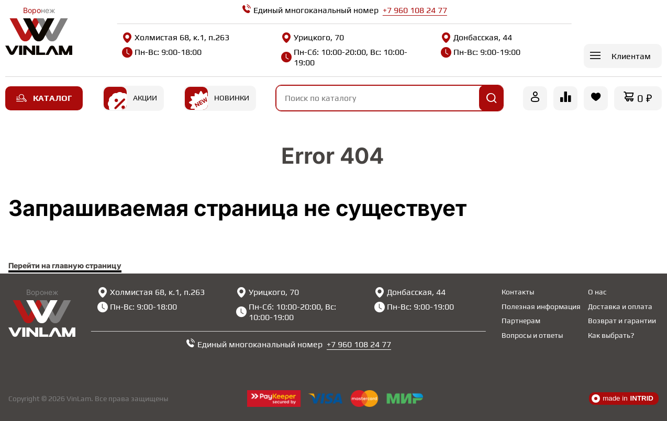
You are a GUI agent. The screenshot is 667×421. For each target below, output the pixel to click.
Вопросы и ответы (532, 335)
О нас (597, 292)
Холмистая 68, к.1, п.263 (175, 37)
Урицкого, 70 (312, 37)
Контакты (518, 292)
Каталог (44, 98)
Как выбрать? (611, 335)
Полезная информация (541, 306)
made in (622, 398)
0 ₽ (644, 98)
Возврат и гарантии (622, 320)
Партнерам (521, 320)
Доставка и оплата (620, 306)
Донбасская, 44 (476, 37)
